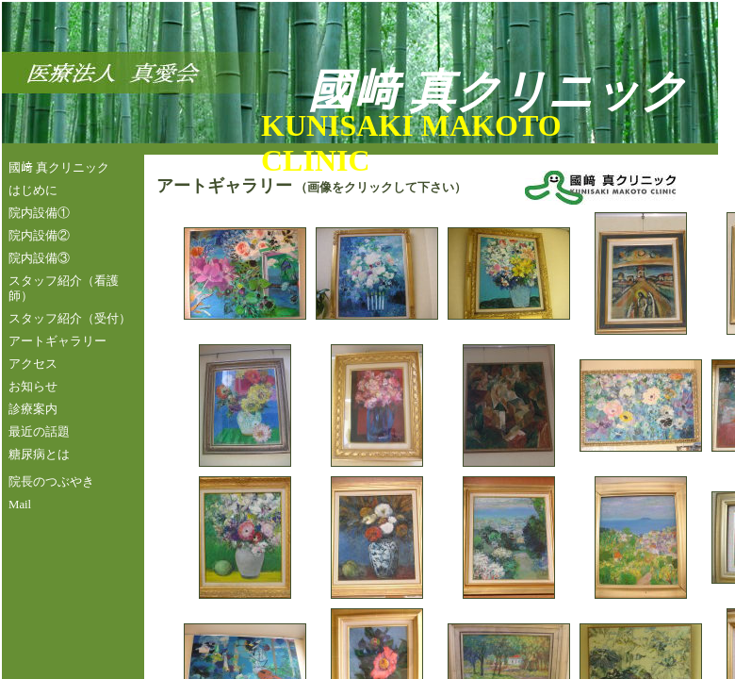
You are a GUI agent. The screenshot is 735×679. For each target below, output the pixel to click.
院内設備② (39, 235)
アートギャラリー (57, 341)
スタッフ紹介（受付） (69, 318)
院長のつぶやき (51, 482)
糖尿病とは (39, 454)
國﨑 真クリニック (58, 167)
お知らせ (32, 386)
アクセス (32, 364)
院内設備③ (39, 258)
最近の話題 (39, 432)
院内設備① (39, 213)
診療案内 (32, 409)
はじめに (32, 190)
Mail (19, 504)
